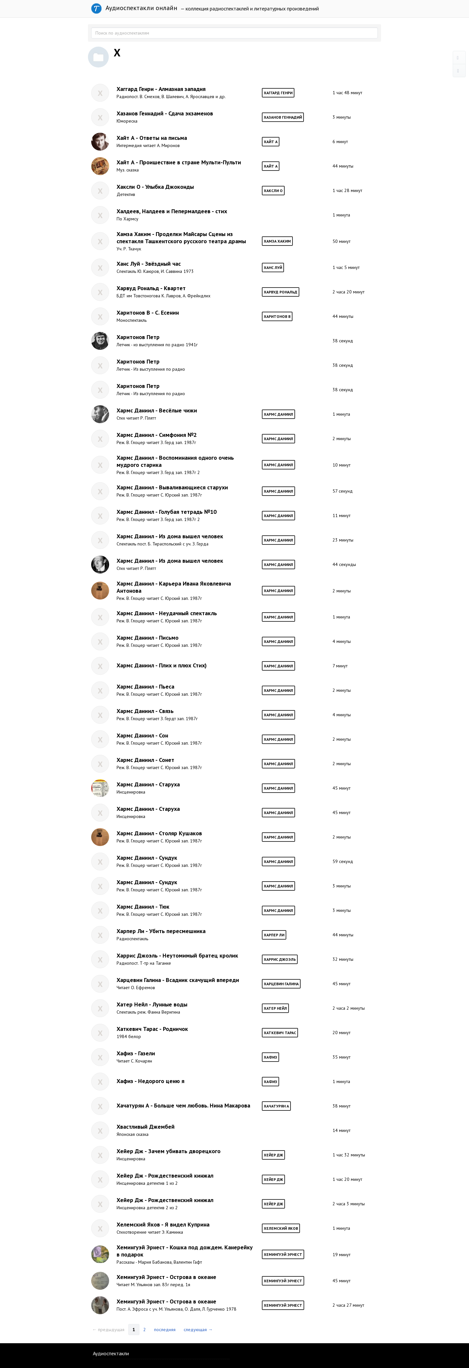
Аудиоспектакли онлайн (134, 8)
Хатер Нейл (275, 1008)
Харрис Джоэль (280, 959)
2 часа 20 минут (348, 292)
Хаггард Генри (278, 92)
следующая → (198, 1329)
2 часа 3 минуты (349, 1204)
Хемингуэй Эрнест (283, 1254)
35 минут (341, 1057)
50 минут (341, 241)
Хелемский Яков (281, 1228)
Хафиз (270, 1057)
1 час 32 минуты (349, 1155)
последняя (165, 1329)
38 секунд (343, 341)
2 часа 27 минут (348, 1305)
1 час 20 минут (347, 1179)
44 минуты (343, 166)
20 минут (341, 1032)
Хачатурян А (276, 1106)
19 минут (341, 1254)
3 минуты (342, 117)
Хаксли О (273, 190)
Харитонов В (277, 316)
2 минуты (342, 438)
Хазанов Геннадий (283, 117)
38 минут (341, 1106)
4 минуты (342, 641)
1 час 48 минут (347, 93)
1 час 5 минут (346, 267)
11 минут (341, 515)
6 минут (340, 141)
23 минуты (343, 540)
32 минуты (343, 959)
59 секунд (343, 861)
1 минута (341, 215)
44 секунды (344, 564)
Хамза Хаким (277, 241)
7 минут (340, 666)
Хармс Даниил (278, 414)
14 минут (341, 1130)
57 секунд (343, 491)
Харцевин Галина (281, 983)
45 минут (341, 788)
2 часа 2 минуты (349, 1008)
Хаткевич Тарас (280, 1032)
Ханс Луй (273, 267)
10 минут (341, 465)
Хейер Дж (273, 1154)
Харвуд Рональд (280, 292)
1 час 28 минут (347, 190)
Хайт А (270, 141)
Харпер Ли (274, 934)
